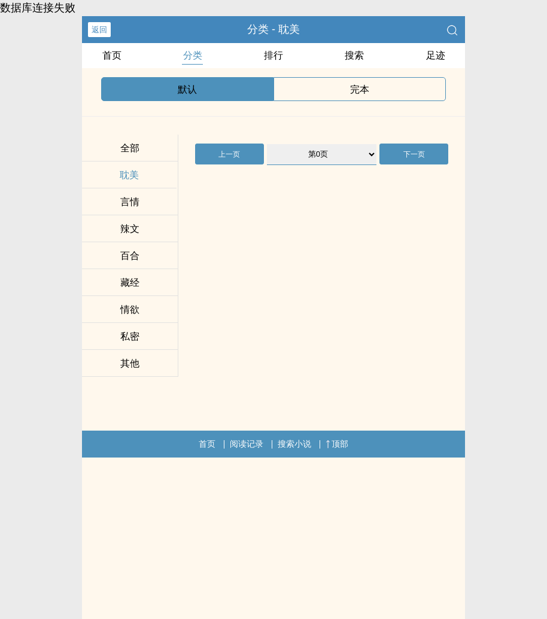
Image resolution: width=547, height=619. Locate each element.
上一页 (229, 154)
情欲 (129, 309)
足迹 (435, 55)
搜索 (354, 55)
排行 (273, 55)
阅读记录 (246, 444)
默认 (187, 89)
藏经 (129, 283)
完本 (359, 89)
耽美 (129, 175)
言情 (129, 202)
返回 (99, 29)
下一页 (414, 154)
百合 (129, 256)
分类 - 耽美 (273, 29)
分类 (192, 55)
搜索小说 (294, 444)
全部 (129, 148)
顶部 (337, 444)
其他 (129, 363)
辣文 (129, 229)
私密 (129, 336)
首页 (111, 55)
